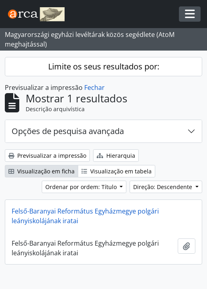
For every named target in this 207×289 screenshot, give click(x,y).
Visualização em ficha (41, 171)
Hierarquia (116, 155)
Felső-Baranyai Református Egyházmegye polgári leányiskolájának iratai (85, 216)
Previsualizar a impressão (47, 155)
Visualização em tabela (116, 171)
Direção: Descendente (163, 187)
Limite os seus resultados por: (103, 66)
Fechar (94, 87)
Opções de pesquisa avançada (68, 131)
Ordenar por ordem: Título (81, 187)
